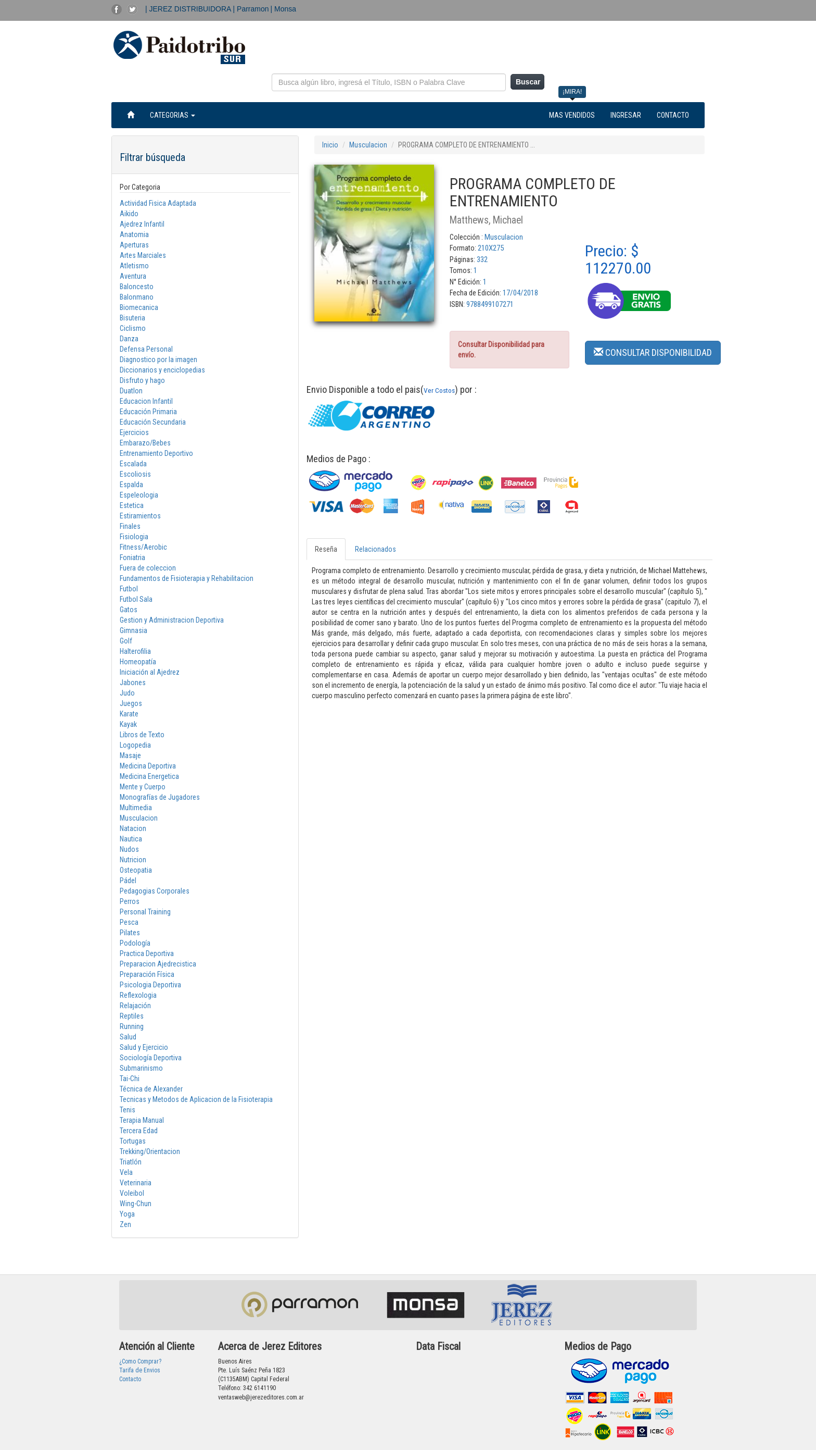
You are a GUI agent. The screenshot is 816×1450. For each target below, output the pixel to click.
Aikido (129, 213)
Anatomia (134, 234)
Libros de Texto (142, 734)
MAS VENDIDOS (572, 115)
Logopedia (135, 745)
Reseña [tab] (326, 549)
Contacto (130, 1379)
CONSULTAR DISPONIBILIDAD (653, 352)
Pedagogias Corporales (154, 891)
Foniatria (132, 557)
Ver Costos (439, 390)
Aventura (133, 276)
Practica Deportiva (147, 953)
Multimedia (136, 807)
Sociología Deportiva (151, 1058)
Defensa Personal (146, 349)
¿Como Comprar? (140, 1361)
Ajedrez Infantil (142, 224)
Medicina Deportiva (148, 766)
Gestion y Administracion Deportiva (172, 620)
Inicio (330, 145)
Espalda (131, 484)
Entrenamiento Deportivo (156, 453)
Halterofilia (135, 651)
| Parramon (251, 9)
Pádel (128, 880)
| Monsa (284, 9)
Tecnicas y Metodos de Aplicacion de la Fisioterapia (196, 1099)
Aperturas (134, 245)
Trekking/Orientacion (150, 1151)
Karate (129, 714)
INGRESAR (625, 115)
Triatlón (131, 1162)
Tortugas (133, 1141)
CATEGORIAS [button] (172, 115)
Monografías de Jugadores (160, 797)
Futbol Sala (136, 599)
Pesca (129, 922)
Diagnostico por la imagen (158, 359)
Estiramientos (140, 516)
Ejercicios (134, 432)
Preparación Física (147, 974)
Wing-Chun (135, 1203)
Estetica (132, 505)
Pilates (130, 932)
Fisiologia (134, 536)
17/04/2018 (520, 293)
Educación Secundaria (153, 422)
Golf (126, 641)
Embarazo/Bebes (145, 443)
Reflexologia (138, 995)
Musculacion (139, 818)
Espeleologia (139, 495)
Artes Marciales (143, 255)
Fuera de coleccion (148, 568)
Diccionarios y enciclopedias (162, 370)
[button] (653, 352)
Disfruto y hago (142, 380)
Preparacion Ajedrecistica (158, 964)
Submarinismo (141, 1068)
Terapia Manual (142, 1120)
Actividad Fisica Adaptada (158, 203)
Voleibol (132, 1193)
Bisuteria (132, 318)
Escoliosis (135, 474)
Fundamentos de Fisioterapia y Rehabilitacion (186, 578)
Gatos (128, 609)
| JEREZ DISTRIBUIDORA (189, 9)
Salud (128, 1037)
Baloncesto (137, 286)
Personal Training (145, 912)
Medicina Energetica (149, 776)
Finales (130, 526)
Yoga (127, 1214)
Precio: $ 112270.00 (618, 259)
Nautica (131, 839)
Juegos (131, 703)
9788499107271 (490, 304)
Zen (125, 1224)
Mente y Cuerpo (142, 787)
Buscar (528, 82)
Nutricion (133, 860)
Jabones (133, 682)
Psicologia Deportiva (150, 985)
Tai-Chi (129, 1078)
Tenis (127, 1110)
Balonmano (137, 297)
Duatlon (131, 391)
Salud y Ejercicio (144, 1047)
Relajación (135, 1005)
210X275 (491, 248)
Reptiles (132, 1016)
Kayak (128, 724)
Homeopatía (138, 662)
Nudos (129, 849)
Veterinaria (135, 1183)
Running (132, 1026)
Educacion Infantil (146, 401)
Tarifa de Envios (139, 1370)
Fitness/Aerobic (143, 547)
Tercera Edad (139, 1130)
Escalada (133, 464)
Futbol (129, 589)
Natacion (133, 828)
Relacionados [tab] (375, 549)
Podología (135, 943)
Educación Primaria (148, 411)
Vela (126, 1172)
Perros (129, 901)
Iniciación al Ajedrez (150, 672)
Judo (127, 693)
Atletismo (134, 266)
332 (482, 259)
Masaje (130, 755)
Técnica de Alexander (151, 1089)
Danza (129, 338)
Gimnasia (133, 630)
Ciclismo (133, 328)
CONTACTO (673, 115)
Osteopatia (136, 870)
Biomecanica (139, 307)
